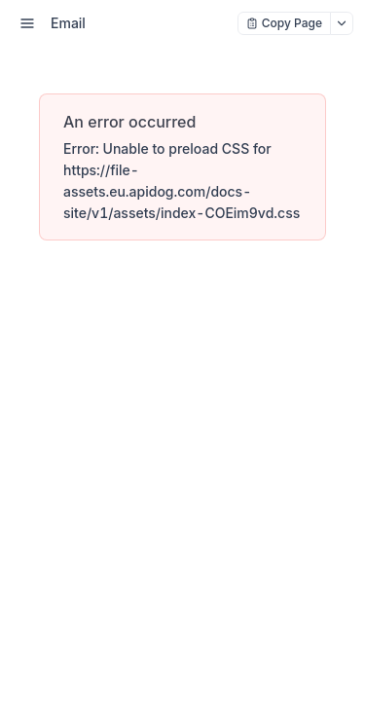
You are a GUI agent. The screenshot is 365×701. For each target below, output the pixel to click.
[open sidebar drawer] (27, 23)
